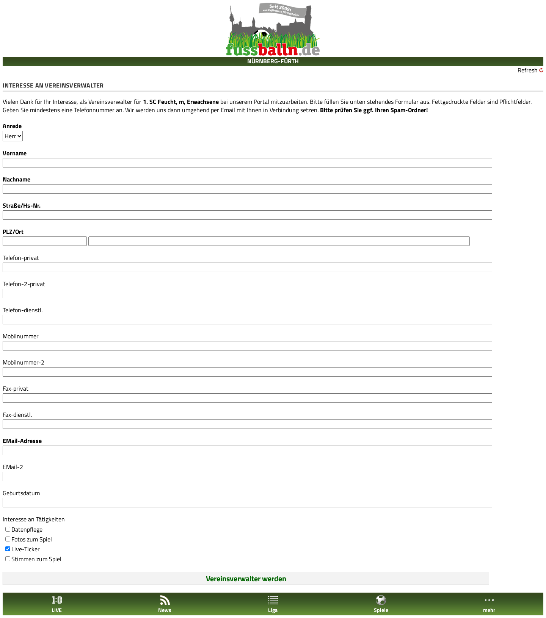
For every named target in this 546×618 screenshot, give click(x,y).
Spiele (381, 604)
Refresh (528, 70)
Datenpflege (26, 529)
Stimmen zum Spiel (36, 558)
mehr (489, 604)
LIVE (57, 604)
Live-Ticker (25, 549)
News (164, 604)
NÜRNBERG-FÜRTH (273, 61)
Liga (273, 604)
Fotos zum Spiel (31, 539)
